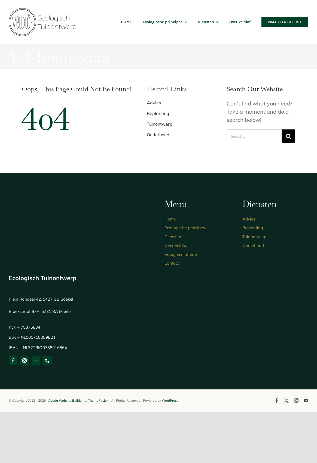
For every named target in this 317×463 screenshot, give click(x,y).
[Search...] (254, 136)
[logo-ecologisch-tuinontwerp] (43, 10)
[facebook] (13, 360)
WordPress (170, 400)
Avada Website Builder (65, 400)
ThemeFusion (98, 400)
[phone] (47, 360)
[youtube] (306, 400)
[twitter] (286, 400)
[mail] (36, 360)
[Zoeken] (288, 136)
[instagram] (24, 360)
